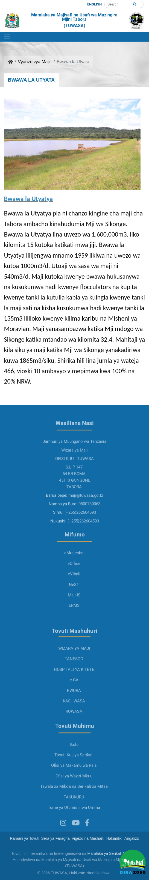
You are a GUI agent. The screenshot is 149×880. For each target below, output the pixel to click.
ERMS (74, 619)
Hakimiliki (114, 838)
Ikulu (74, 759)
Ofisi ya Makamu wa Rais (74, 779)
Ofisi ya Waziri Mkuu (73, 790)
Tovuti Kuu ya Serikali (74, 769)
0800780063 (89, 518)
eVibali (74, 588)
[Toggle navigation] (7, 37)
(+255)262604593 (80, 526)
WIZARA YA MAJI (74, 662)
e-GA (74, 694)
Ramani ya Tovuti (24, 838)
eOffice (74, 578)
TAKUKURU (74, 811)
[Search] (124, 4)
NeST (74, 598)
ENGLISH (94, 4)
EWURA (74, 704)
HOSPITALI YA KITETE (74, 683)
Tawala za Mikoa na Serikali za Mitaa (74, 800)
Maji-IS (74, 609)
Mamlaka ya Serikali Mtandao (112, 853)
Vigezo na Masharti (88, 838)
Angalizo (131, 838)
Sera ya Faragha (55, 838)
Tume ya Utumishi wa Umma (74, 821)
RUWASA (74, 725)
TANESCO (74, 673)
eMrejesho (74, 567)
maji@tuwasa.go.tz (85, 509)
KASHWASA (74, 715)
